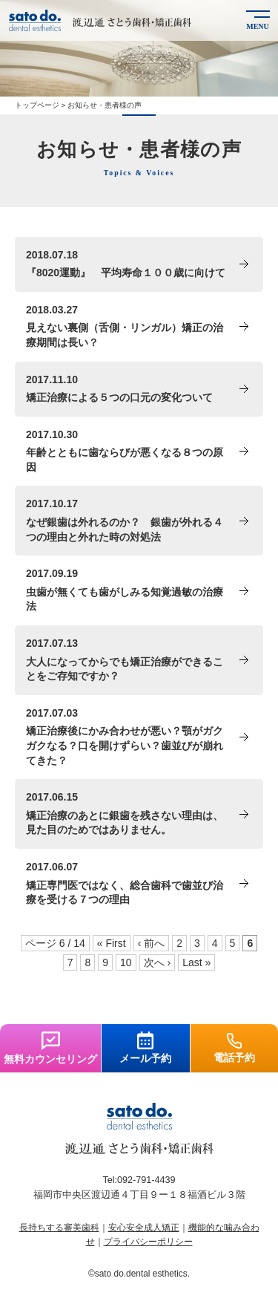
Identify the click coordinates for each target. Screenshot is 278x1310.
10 (126, 962)
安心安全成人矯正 (143, 1227)
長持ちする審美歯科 (59, 1227)
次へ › (157, 962)
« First (111, 943)
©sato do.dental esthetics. (139, 1273)
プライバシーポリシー (148, 1241)
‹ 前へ (151, 943)
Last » (196, 962)
